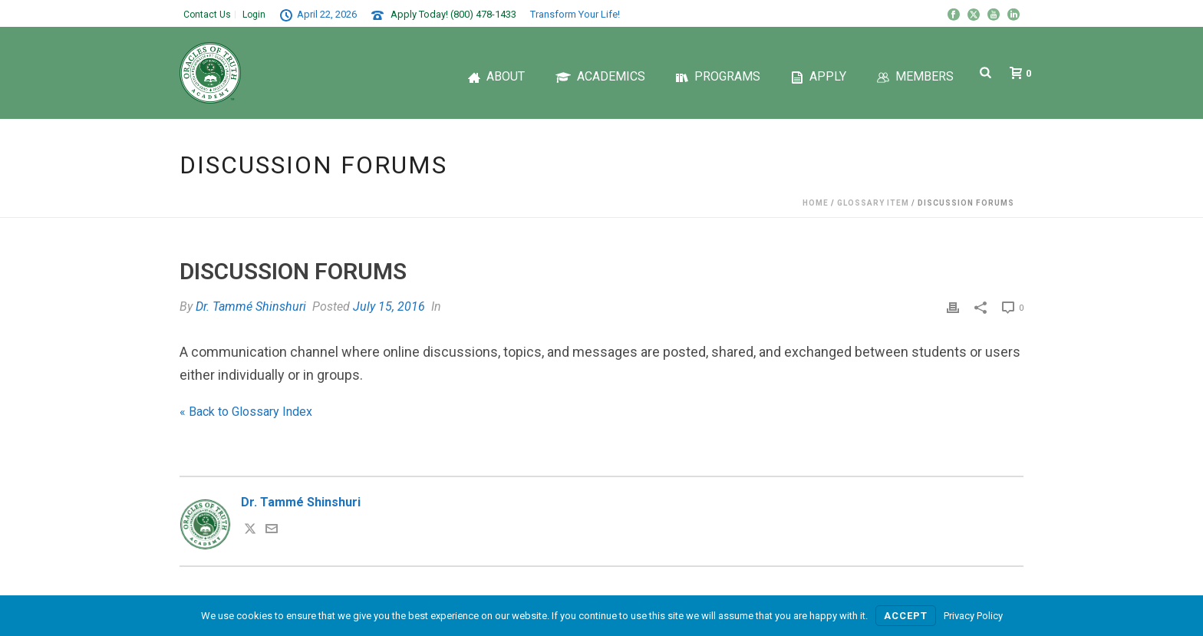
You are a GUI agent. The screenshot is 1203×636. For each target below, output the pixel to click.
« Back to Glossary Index (246, 411)
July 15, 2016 (389, 306)
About (496, 76)
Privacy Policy (973, 615)
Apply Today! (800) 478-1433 (453, 14)
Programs (718, 76)
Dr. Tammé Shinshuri (251, 306)
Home (816, 203)
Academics (600, 76)
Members (915, 76)
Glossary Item (873, 203)
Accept (906, 615)
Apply (818, 76)
